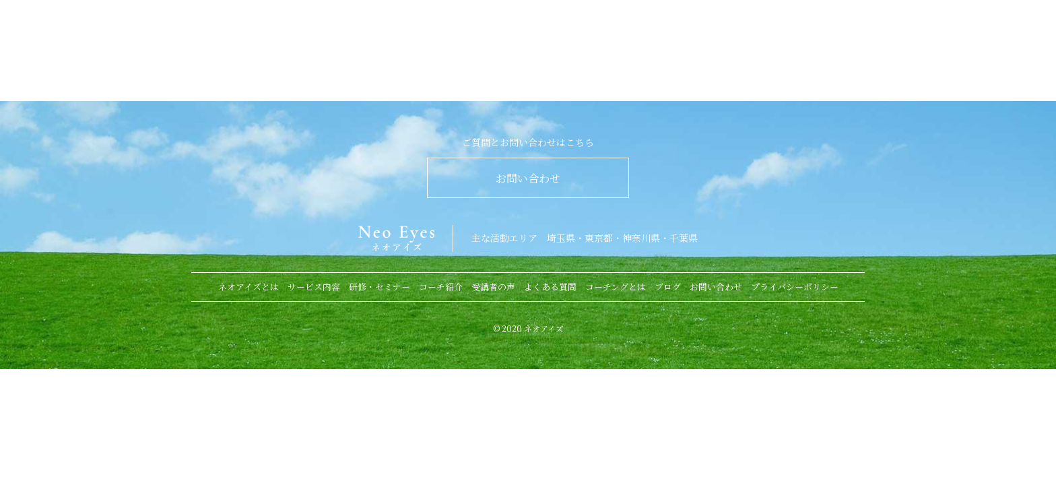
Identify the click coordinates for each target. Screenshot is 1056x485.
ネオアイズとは (248, 286)
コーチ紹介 (441, 286)
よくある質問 (550, 286)
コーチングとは (615, 286)
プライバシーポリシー (794, 286)
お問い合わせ (528, 178)
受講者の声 (493, 286)
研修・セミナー (379, 286)
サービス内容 (314, 286)
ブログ (668, 286)
